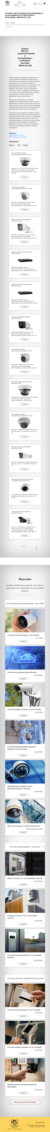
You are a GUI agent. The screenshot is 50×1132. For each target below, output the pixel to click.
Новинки (25, 145)
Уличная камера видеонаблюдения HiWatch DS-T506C (21, 447)
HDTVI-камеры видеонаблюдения (18, 137)
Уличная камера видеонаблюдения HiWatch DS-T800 (21, 317)
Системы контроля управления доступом (26, 978)
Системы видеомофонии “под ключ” (27, 847)
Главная (7, 23)
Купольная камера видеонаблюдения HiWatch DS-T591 (21, 382)
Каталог (13, 23)
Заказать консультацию (25, 1102)
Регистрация (19, 2)
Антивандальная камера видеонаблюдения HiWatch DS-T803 (21, 350)
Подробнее (23, 641)
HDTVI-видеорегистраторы (16, 135)
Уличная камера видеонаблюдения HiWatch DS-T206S (21, 512)
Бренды (11, 145)
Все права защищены (17, 1129)
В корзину (24, 177)
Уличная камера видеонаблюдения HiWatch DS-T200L (21, 220)
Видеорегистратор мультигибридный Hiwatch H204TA (21, 285)
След (36, 548)
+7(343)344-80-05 (40, 1122)
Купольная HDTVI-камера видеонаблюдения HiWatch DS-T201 (21, 153)
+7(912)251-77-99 (41, 4)
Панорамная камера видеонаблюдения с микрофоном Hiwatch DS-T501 (22, 479)
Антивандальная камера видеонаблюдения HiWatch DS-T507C (22, 414)
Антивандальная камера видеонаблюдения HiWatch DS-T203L (21, 187)
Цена (19, 145)
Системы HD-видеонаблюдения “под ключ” (25, 603)
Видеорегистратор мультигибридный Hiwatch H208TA (21, 252)
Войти (20, 1)
